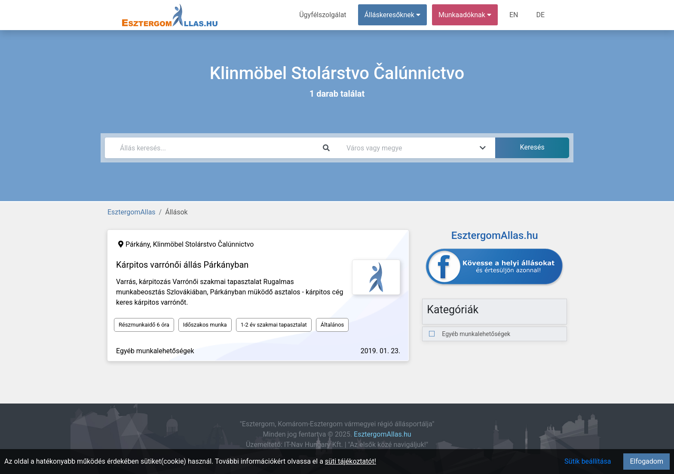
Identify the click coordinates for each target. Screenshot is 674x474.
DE (540, 15)
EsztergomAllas (131, 212)
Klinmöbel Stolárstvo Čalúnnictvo (203, 244)
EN (513, 15)
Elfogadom (646, 461)
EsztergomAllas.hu (382, 434)
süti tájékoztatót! (350, 461)
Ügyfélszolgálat (322, 15)
